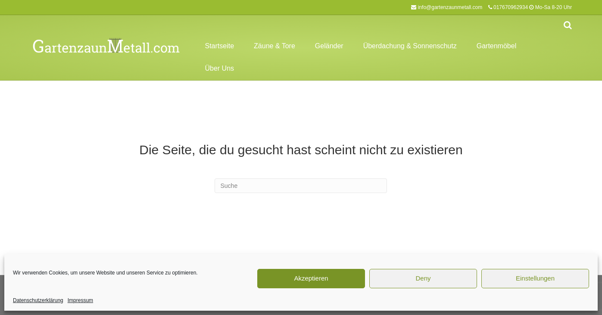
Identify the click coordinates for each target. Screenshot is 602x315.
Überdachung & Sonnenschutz (410, 46)
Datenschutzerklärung (38, 300)
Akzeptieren (311, 278)
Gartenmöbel (497, 46)
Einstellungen (535, 278)
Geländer (329, 46)
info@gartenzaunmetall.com (450, 7)
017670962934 (510, 7)
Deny (422, 278)
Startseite (219, 46)
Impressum (80, 300)
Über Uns (219, 68)
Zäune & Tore (274, 46)
